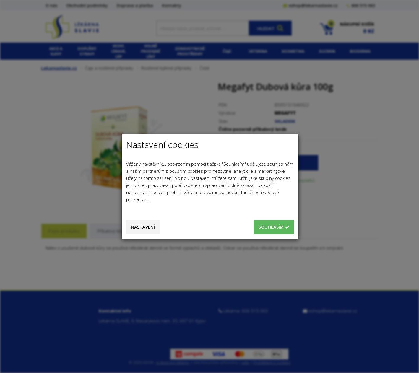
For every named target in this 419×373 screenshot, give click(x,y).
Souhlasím (274, 227)
